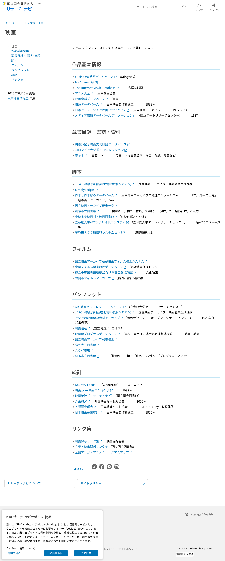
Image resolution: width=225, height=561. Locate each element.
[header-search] (162, 7)
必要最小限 (56, 553)
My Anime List (86, 82)
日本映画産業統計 (89, 412)
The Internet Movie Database (97, 87)
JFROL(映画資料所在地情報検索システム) (105, 184)
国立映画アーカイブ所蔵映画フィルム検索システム (111, 261)
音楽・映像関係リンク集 (91, 446)
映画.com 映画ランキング (94, 390)
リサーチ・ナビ (13, 23)
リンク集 (17, 79)
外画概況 (83, 401)
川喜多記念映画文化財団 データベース (102, 144)
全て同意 (86, 553)
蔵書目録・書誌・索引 (26, 55)
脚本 (14, 60)
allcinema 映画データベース (96, 76)
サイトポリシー (127, 549)
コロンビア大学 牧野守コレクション (101, 149)
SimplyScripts (86, 189)
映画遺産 (83, 328)
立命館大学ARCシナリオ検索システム (102, 222)
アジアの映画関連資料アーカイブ (99, 317)
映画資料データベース (92, 99)
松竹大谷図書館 (87, 344)
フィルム (17, 65)
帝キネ (81, 155)
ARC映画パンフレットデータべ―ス (100, 306)
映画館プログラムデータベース (98, 333)
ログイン (214, 7)
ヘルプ (199, 7)
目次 (12, 46)
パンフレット (20, 70)
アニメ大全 (84, 93)
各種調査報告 (86, 406)
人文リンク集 (35, 23)
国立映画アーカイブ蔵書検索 (96, 205)
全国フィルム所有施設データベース (101, 266)
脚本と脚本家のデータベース (96, 195)
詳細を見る (14, 553)
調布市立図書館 (87, 211)
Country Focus (87, 384)
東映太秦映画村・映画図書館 (96, 216)
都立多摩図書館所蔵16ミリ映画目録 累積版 (106, 272)
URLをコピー (79, 466)
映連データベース (89, 104)
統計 (14, 74)
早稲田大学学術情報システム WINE (100, 232)
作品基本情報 (20, 50)
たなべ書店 (84, 350)
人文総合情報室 (18, 98)
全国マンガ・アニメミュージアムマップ (104, 452)
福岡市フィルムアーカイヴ (95, 278)
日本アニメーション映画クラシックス (102, 110)
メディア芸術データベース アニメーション (105, 115)
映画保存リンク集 (89, 441)
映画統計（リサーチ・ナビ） (94, 395)
